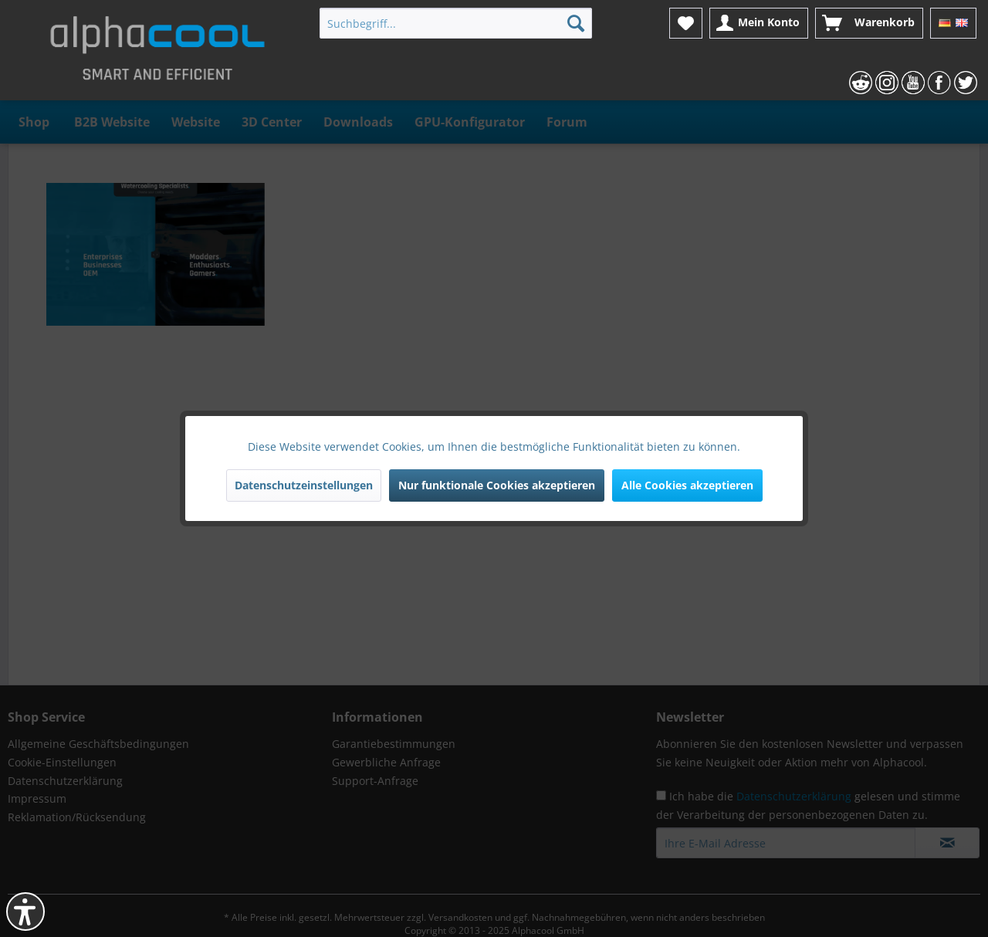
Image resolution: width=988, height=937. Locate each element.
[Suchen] (576, 23)
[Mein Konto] (758, 23)
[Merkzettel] (685, 23)
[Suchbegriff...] (456, 23)
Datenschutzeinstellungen (304, 485)
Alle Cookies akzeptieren (687, 485)
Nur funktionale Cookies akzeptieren (496, 485)
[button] (25, 911)
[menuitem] (456, 23)
